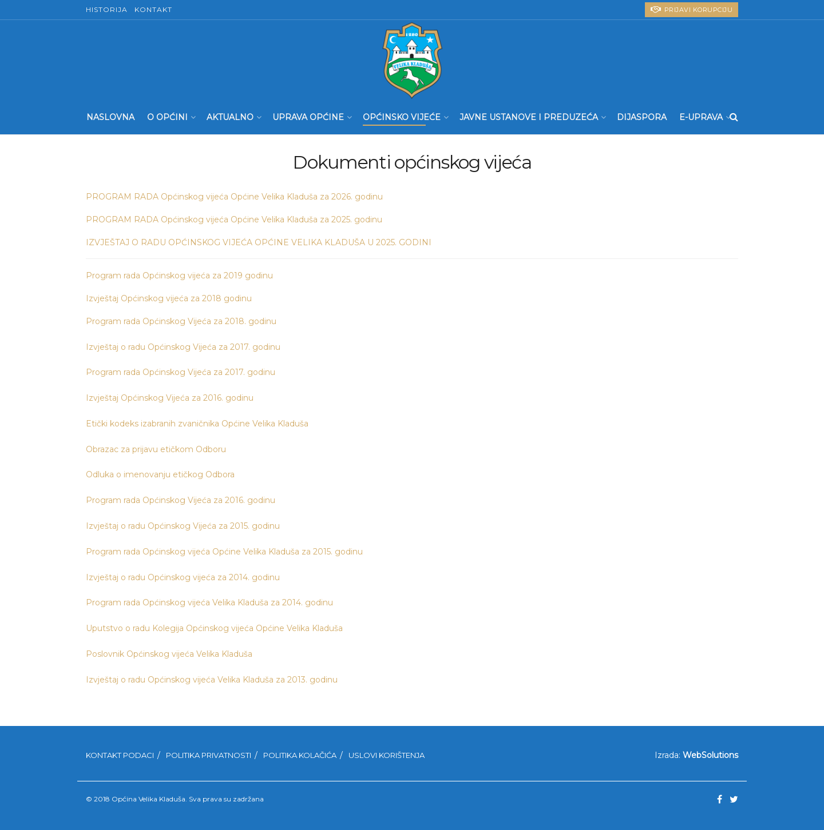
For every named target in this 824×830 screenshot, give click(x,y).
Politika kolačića (299, 755)
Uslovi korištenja (386, 755)
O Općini (167, 117)
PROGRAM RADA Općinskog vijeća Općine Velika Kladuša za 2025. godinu (234, 219)
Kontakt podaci (120, 755)
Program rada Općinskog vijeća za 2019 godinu (179, 275)
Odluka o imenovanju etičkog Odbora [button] (160, 474)
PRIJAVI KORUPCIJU (692, 9)
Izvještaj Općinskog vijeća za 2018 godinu (169, 298)
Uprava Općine (308, 117)
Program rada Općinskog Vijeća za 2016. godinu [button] (180, 500)
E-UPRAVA (701, 117)
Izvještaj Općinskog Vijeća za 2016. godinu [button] (169, 398)
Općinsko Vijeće (402, 117)
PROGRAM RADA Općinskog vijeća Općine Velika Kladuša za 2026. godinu (234, 196)
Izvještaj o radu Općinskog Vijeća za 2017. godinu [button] (183, 347)
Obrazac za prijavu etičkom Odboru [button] (156, 449)
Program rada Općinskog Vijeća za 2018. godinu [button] (181, 321)
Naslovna (110, 117)
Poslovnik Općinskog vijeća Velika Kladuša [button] (169, 654)
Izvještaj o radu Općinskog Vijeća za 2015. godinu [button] (183, 526)
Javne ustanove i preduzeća (528, 117)
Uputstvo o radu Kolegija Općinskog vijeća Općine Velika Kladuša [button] (214, 628)
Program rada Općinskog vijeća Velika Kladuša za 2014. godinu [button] (209, 602)
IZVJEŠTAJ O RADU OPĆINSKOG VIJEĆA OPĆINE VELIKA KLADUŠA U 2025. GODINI (258, 242)
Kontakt (153, 9)
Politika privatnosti (208, 755)
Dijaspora (642, 117)
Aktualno (230, 117)
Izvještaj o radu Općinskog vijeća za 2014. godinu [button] (183, 577)
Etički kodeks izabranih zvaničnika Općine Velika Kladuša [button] (197, 423)
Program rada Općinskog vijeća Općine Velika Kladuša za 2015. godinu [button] (224, 551)
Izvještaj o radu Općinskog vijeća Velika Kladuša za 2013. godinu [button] (212, 680)
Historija (107, 9)
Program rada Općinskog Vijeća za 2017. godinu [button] (180, 372)
